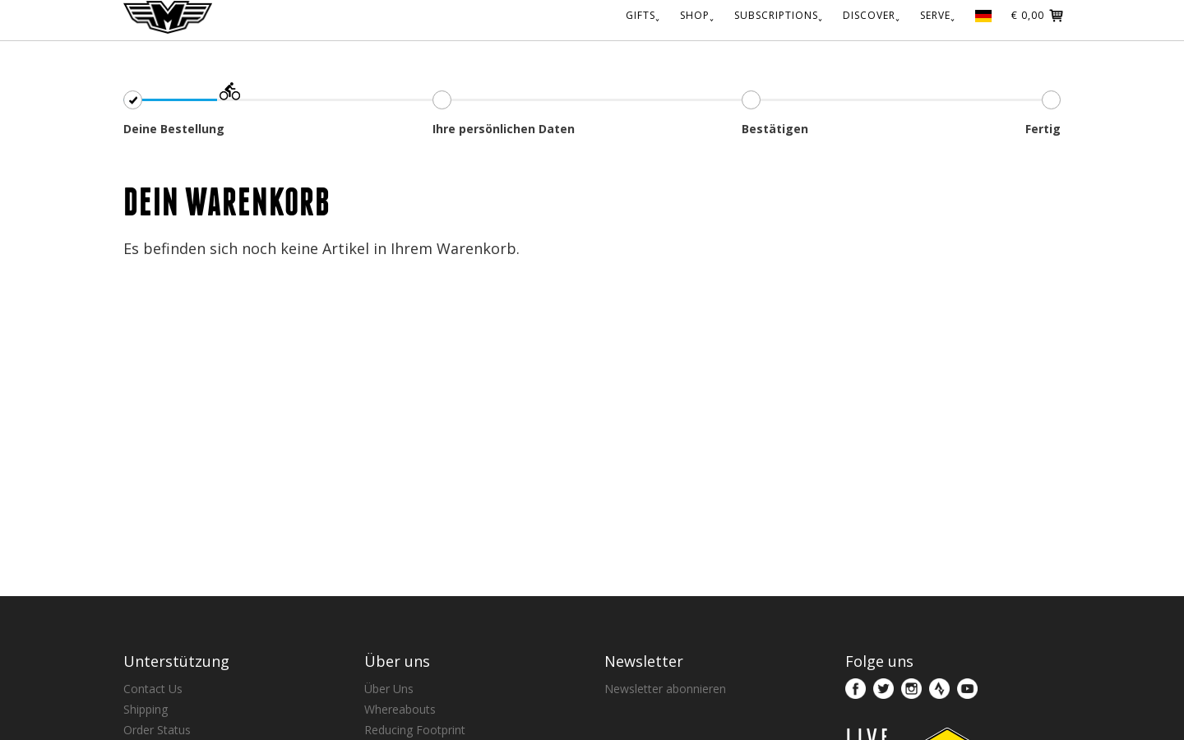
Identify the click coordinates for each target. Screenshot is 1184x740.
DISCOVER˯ (871, 15)
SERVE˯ (937, 15)
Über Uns (389, 688)
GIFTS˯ (643, 15)
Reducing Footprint (414, 730)
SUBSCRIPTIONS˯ (778, 15)
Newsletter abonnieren (665, 688)
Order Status (157, 730)
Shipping (145, 709)
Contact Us (153, 688)
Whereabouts (400, 709)
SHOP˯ (697, 15)
